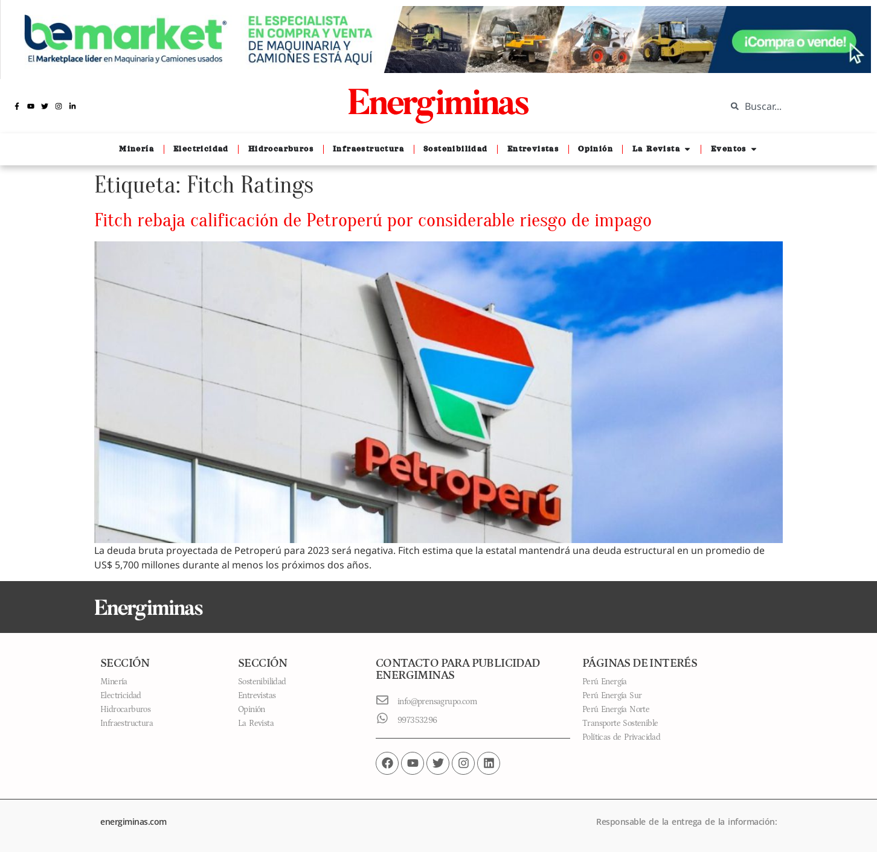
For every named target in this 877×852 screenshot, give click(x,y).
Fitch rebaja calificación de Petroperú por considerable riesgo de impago (373, 220)
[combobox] (792, 106)
